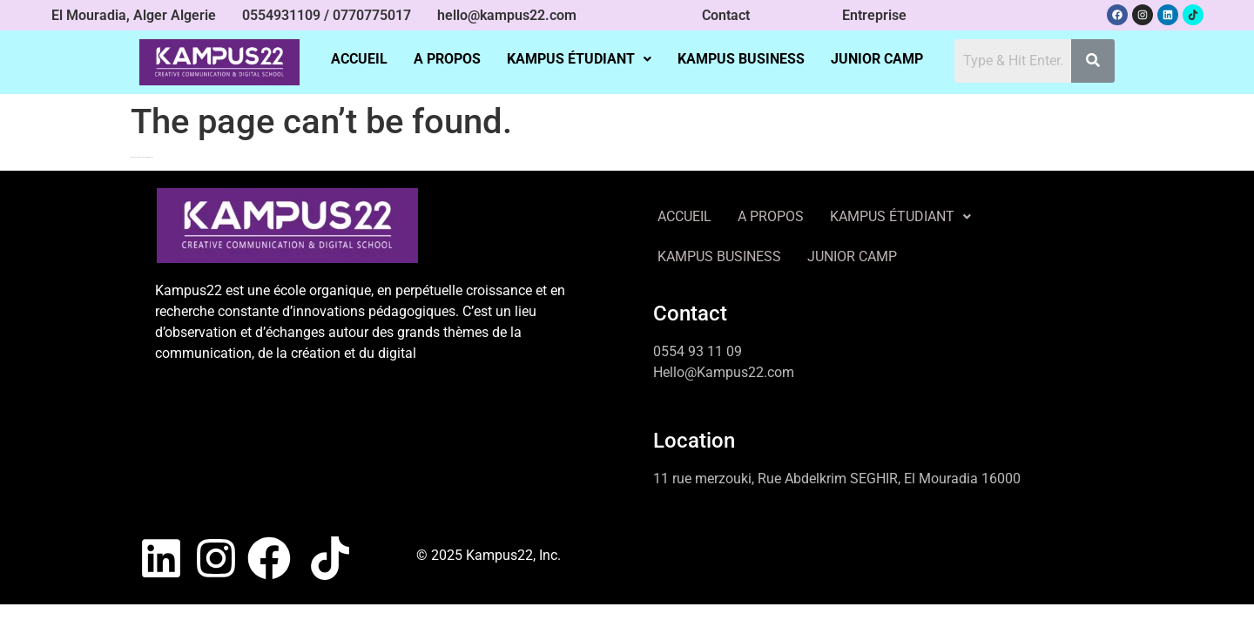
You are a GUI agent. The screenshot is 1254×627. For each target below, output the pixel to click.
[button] (579, 59)
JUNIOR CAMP (877, 59)
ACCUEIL (359, 59)
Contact (726, 15)
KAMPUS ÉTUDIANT (579, 59)
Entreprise (874, 15)
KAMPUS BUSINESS (741, 59)
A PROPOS (447, 59)
